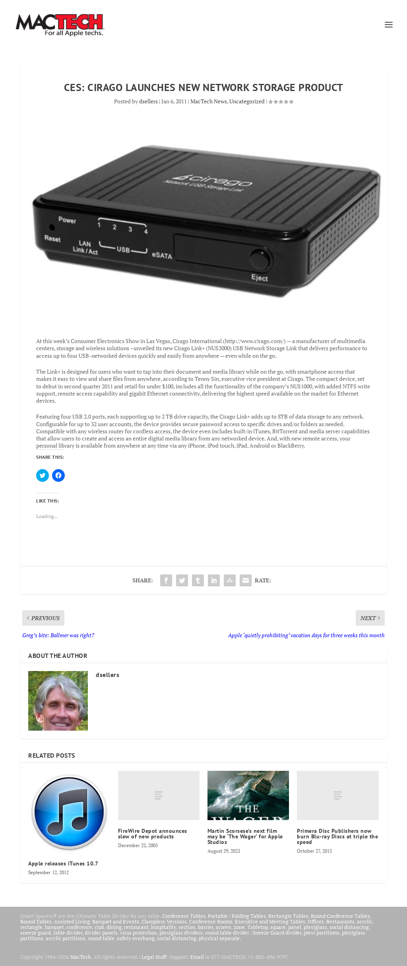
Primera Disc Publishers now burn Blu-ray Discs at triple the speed (337, 836)
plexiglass (315, 927)
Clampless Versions (164, 921)
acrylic (364, 921)
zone (239, 927)
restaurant (136, 927)
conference (79, 927)
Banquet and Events (115, 921)
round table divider (227, 932)
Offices (316, 921)
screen (223, 927)
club (99, 927)
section (187, 927)
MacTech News (208, 101)
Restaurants (340, 921)
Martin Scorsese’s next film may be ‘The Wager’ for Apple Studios (245, 836)
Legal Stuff (153, 956)
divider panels (101, 932)
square (278, 927)
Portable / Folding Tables (237, 915)
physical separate (219, 938)
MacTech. (81, 956)
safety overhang (136, 938)
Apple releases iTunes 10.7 (63, 863)
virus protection (138, 932)
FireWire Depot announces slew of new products (152, 833)
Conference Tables (183, 915)
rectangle (31, 927)
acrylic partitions (65, 938)
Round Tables (36, 921)
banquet (54, 927)
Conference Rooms (211, 921)
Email (197, 956)
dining (114, 927)
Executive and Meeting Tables (270, 921)
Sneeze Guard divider (276, 932)
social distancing (349, 927)
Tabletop (257, 927)
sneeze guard (35, 932)
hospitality (163, 927)
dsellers (148, 101)
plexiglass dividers (181, 932)
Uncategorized (247, 101)
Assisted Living (72, 921)
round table (101, 938)
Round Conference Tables (340, 915)
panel (294, 927)
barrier (205, 927)
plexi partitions (321, 932)
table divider (67, 932)
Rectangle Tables (288, 915)
